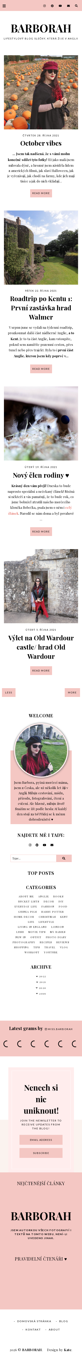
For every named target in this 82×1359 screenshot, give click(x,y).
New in (21, 937)
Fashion (48, 906)
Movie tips (37, 932)
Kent (64, 916)
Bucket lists (28, 901)
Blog (63, 1321)
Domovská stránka (34, 1321)
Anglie (43, 896)
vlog (64, 947)
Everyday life (26, 906)
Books (58, 896)
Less (8, 692)
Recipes (46, 942)
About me (26, 896)
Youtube (51, 952)
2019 (42, 993)
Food (63, 906)
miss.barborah (59, 1029)
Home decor (24, 916)
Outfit (36, 937)
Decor (49, 901)
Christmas (47, 916)
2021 (42, 982)
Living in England (32, 927)
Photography (24, 942)
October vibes (41, 143)
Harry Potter (52, 911)
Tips (36, 947)
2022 (42, 976)
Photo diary (56, 937)
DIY (61, 901)
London (57, 927)
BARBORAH (41, 28)
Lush (20, 932)
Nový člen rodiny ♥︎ (41, 475)
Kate (68, 1350)
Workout (32, 952)
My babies (58, 932)
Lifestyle (46, 921)
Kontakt (33, 1329)
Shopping (21, 947)
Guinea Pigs (27, 911)
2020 (42, 987)
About (54, 1329)
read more (41, 193)
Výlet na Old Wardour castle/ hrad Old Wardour (41, 647)
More (72, 692)
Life (31, 921)
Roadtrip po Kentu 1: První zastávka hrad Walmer (41, 307)
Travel (50, 947)
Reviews (62, 942)
